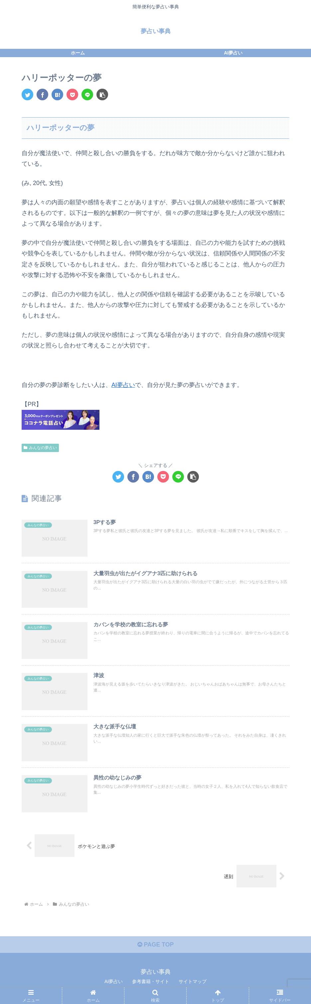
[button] (102, 94)
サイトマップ (193, 983)
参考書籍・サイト (150, 983)
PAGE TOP (155, 946)
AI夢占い (123, 385)
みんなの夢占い (40, 447)
